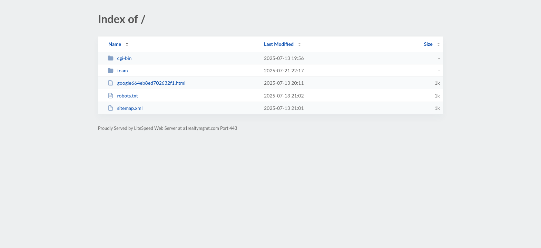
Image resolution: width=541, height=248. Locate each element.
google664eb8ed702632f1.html (146, 83)
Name (114, 44)
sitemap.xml (125, 108)
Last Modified (279, 44)
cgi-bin (119, 58)
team (118, 70)
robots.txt (123, 96)
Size (428, 44)
